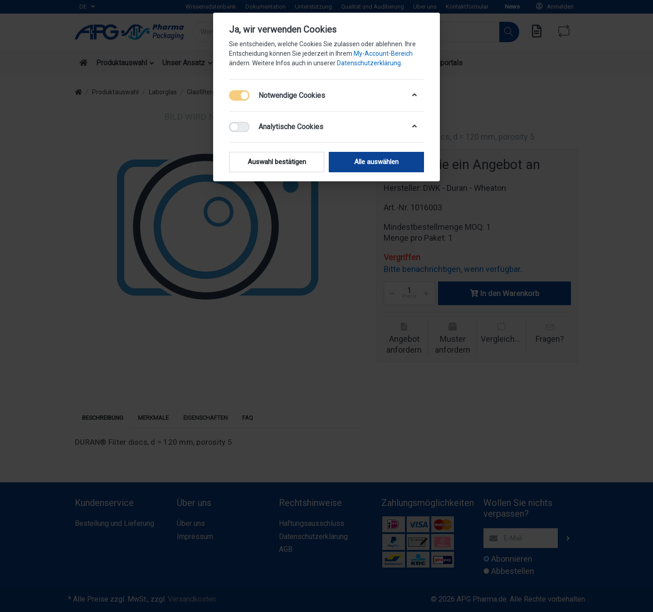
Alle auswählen (376, 162)
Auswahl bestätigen (277, 162)
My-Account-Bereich (383, 53)
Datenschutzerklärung (369, 63)
